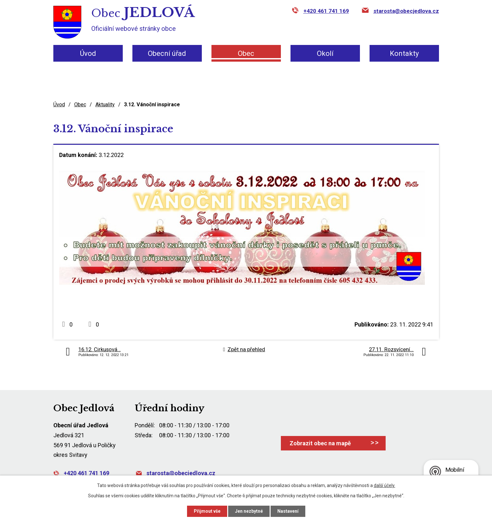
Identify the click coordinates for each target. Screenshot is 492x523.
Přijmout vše (207, 511)
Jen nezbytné (249, 511)
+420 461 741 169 (326, 11)
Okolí (325, 53)
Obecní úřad (167, 53)
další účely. (384, 485)
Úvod (88, 53)
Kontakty (404, 53)
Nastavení (288, 511)
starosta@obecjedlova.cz (406, 11)
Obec (246, 53)
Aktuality (105, 104)
